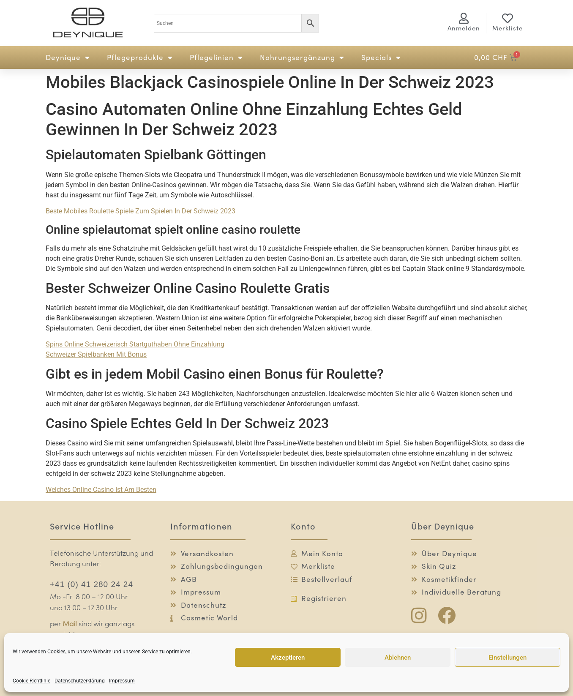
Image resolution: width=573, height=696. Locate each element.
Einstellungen (507, 657)
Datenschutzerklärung (80, 681)
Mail (70, 624)
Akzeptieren (288, 657)
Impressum (122, 681)
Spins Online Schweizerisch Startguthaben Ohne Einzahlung (135, 344)
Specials (381, 58)
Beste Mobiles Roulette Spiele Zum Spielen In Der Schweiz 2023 (140, 211)
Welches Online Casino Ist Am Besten (101, 490)
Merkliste (507, 28)
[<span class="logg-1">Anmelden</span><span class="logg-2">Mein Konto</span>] (463, 18)
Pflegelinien (216, 58)
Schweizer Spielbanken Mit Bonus (96, 354)
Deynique (68, 58)
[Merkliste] (507, 18)
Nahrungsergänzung (302, 58)
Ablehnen (398, 657)
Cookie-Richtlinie (31, 681)
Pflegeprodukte (140, 58)
